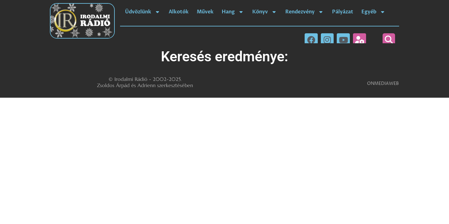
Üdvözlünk (143, 11)
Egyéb (373, 11)
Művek (205, 11)
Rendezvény (304, 11)
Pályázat (342, 11)
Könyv (264, 11)
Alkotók (179, 11)
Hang (233, 11)
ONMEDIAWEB (383, 83)
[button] (389, 39)
